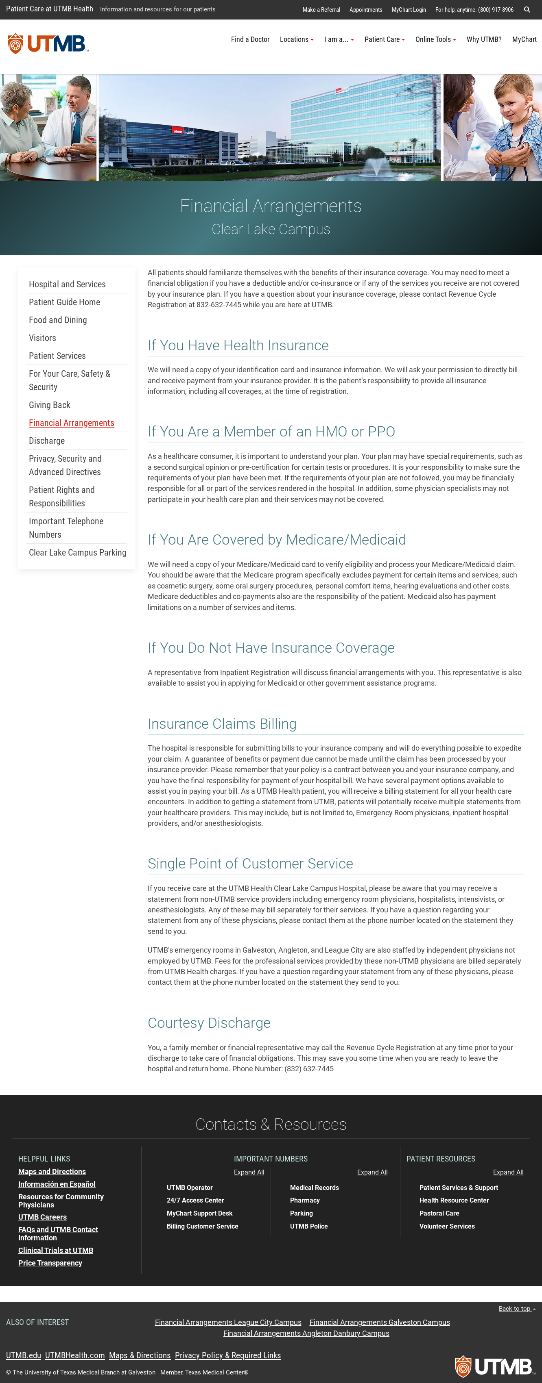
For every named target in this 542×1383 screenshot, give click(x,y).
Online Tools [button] (435, 39)
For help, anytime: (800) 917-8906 (474, 9)
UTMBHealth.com (75, 1355)
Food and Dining (58, 320)
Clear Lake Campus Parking (78, 552)
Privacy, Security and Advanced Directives (65, 465)
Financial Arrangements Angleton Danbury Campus (306, 1333)
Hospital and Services (67, 284)
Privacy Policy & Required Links (228, 1355)
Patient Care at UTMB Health (49, 8)
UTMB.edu (23, 1355)
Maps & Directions (140, 1355)
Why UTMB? (484, 39)
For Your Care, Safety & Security (69, 380)
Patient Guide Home (64, 302)
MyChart (524, 39)
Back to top (517, 1308)
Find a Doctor (250, 39)
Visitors (42, 338)
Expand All (249, 1172)
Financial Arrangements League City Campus (228, 1322)
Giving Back (49, 405)
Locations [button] (297, 39)
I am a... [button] (339, 39)
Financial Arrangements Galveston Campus (380, 1322)
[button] (527, 10)
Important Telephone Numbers (66, 528)
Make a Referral (321, 9)
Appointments (366, 9)
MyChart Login (409, 9)
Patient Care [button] (385, 39)
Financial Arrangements (71, 423)
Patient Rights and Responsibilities (62, 496)
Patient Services (57, 356)
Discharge (47, 441)
